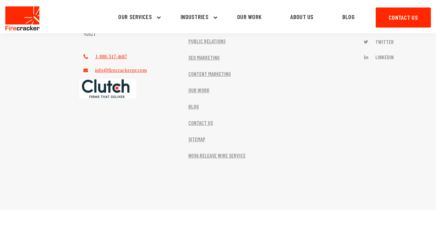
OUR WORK (249, 16)
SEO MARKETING (204, 57)
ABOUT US (301, 16)
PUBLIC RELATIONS (206, 41)
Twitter (378, 41)
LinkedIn (378, 57)
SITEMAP (196, 139)
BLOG (348, 16)
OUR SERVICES (135, 16)
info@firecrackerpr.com (121, 70)
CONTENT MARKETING (209, 73)
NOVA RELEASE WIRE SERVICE (217, 155)
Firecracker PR (22, 18)
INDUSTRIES (194, 16)
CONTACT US (403, 17)
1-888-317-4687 (111, 56)
